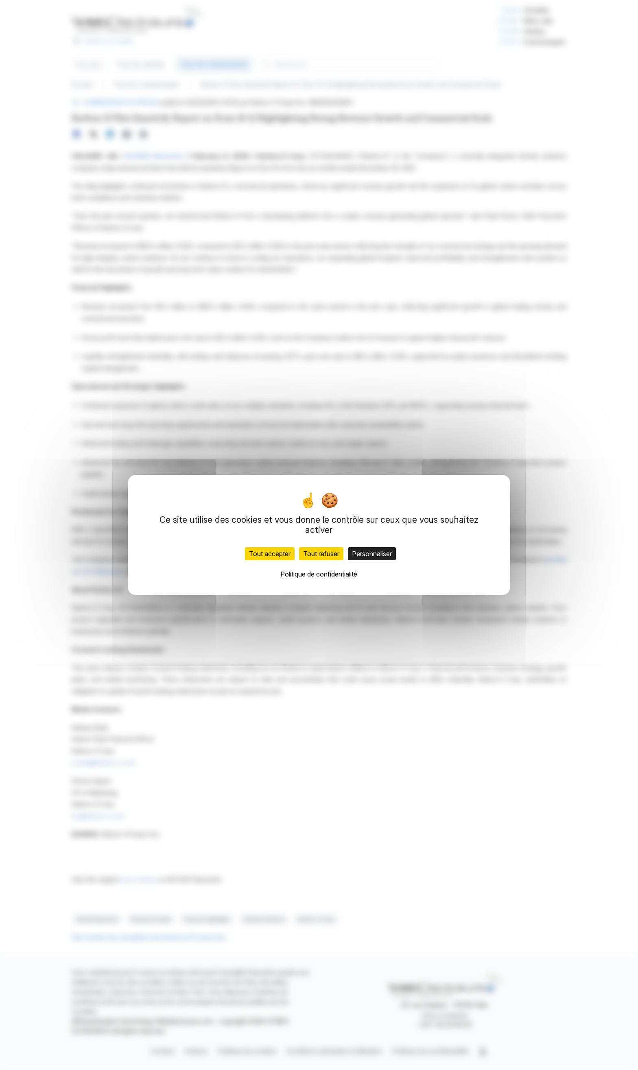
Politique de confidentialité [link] (318, 574)
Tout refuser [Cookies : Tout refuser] (321, 554)
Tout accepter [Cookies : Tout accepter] (270, 554)
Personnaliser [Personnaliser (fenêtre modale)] (372, 554)
